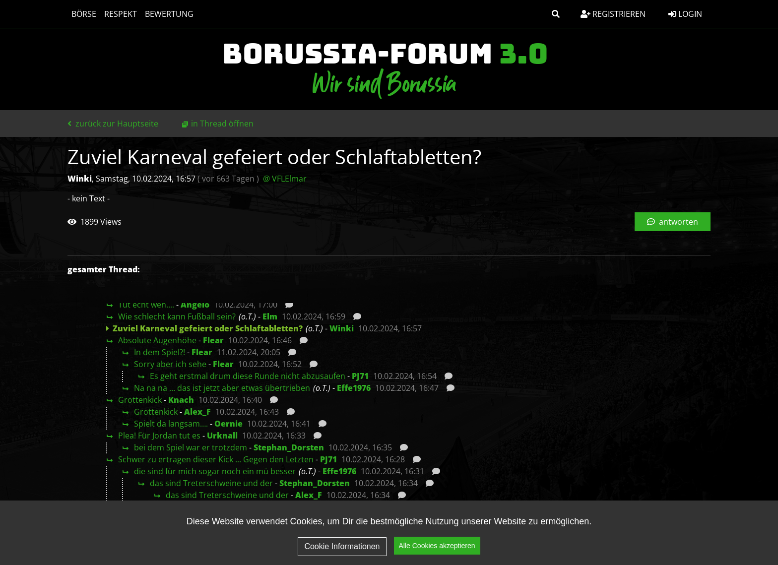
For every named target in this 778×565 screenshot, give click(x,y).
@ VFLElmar (285, 178)
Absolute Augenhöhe (157, 340)
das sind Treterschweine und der (211, 483)
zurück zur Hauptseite (112, 123)
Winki (341, 328)
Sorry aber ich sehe (170, 364)
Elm (269, 316)
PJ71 (360, 376)
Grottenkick (140, 399)
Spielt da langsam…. (171, 423)
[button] (555, 13)
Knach (181, 399)
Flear (213, 340)
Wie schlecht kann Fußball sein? (177, 316)
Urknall (222, 435)
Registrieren (613, 13)
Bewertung (169, 13)
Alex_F (197, 411)
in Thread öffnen (222, 123)
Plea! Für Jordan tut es (159, 435)
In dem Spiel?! (159, 352)
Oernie (228, 423)
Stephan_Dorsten (289, 447)
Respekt (120, 13)
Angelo (195, 304)
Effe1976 (354, 387)
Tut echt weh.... (146, 304)
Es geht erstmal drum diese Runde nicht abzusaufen (247, 376)
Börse (83, 13)
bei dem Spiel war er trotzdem (190, 447)
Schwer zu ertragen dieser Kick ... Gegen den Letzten (216, 459)
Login (685, 13)
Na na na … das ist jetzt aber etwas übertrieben (222, 387)
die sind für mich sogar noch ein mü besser (215, 471)
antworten (672, 221)
